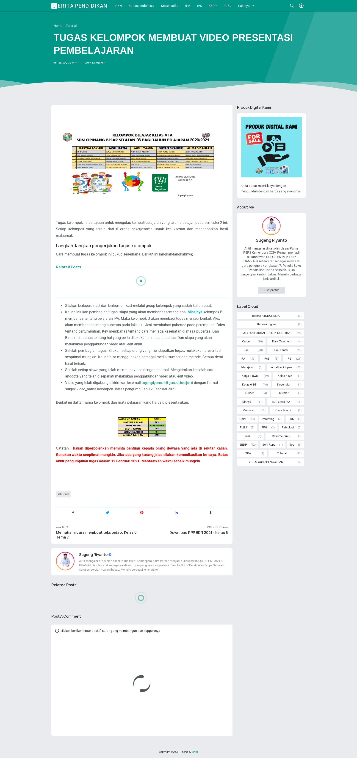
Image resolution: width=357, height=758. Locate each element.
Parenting (268, 419)
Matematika (169, 6)
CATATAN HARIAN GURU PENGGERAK (266, 333)
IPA (187, 6)
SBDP (213, 6)
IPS (199, 6)
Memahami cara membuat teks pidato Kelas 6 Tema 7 (96, 535)
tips (291, 444)
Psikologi (288, 427)
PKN (118, 6)
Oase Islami (283, 410)
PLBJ (227, 6)
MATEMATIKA (281, 401)
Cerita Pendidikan (80, 6)
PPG (264, 427)
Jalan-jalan (247, 367)
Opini (242, 419)
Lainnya (244, 6)
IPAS (266, 358)
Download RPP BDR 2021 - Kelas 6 (198, 532)
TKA (248, 453)
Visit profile (271, 290)
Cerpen (246, 341)
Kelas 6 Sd (249, 384)
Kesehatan (284, 384)
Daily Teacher (281, 341)
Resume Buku (281, 436)
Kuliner (249, 393)
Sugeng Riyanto (93, 554)
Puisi (247, 436)
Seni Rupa (268, 444)
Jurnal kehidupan (281, 367)
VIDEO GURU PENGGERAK (266, 462)
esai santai (281, 350)
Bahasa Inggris (267, 324)
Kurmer (283, 393)
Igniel (195, 751)
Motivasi (248, 410)
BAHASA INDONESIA (266, 315)
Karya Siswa (250, 376)
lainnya (246, 401)
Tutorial (64, 494)
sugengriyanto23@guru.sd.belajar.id (167, 383)
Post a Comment (94, 63)
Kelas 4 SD (285, 376)
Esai (246, 350)
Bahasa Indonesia (141, 6)
